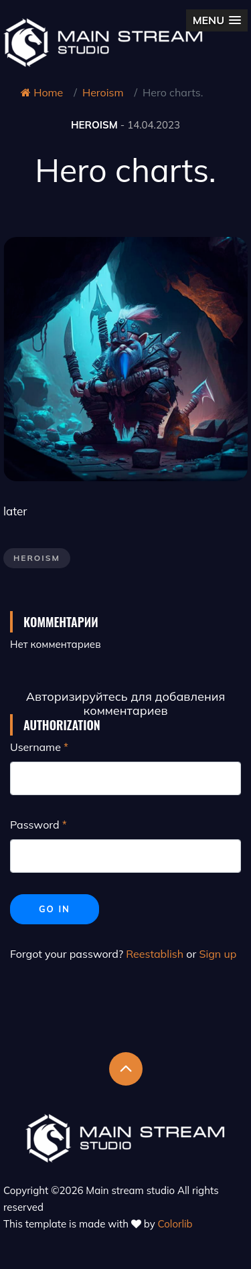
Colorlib (175, 1223)
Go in (54, 909)
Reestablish (154, 953)
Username (35, 747)
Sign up (217, 953)
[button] (217, 20)
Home (42, 92)
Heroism (103, 92)
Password (35, 824)
